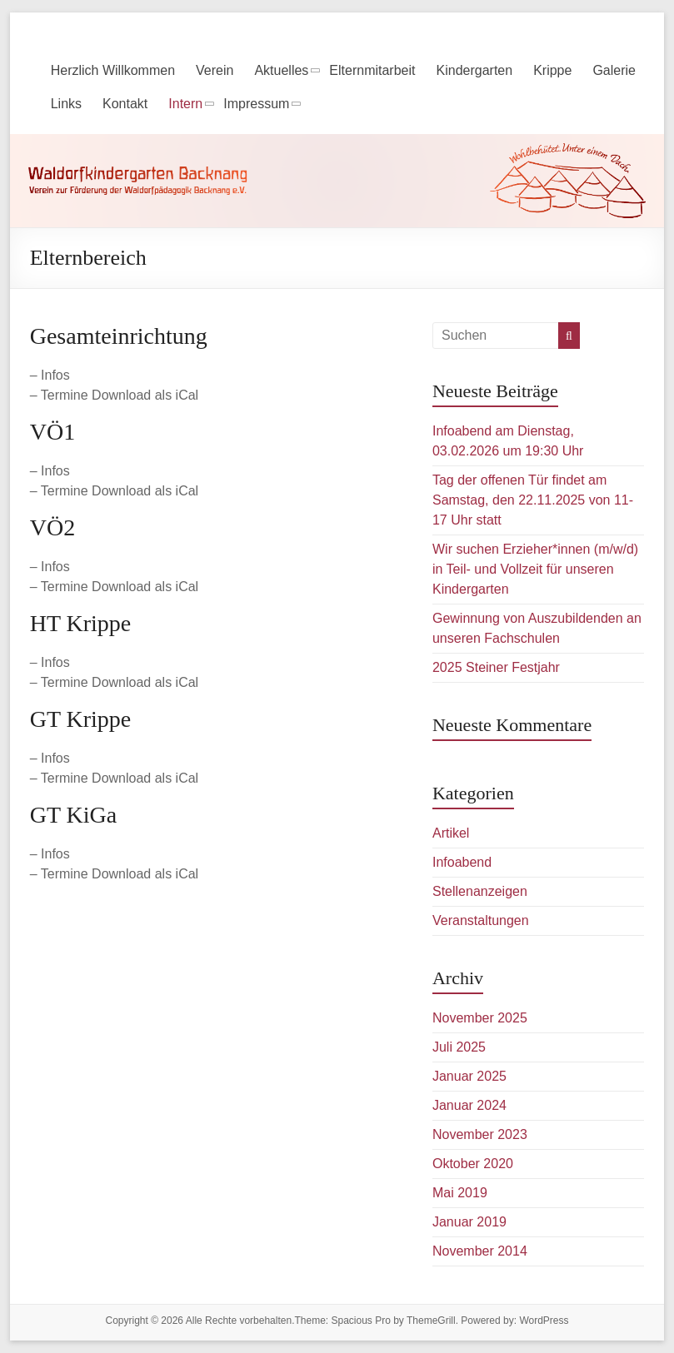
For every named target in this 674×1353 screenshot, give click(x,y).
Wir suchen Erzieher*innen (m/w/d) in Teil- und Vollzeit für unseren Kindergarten (535, 569)
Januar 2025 (469, 1076)
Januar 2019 (469, 1222)
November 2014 (479, 1251)
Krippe (552, 70)
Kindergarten (475, 70)
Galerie (614, 70)
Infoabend (462, 862)
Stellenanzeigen (479, 891)
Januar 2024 (469, 1105)
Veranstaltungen (480, 920)
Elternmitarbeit (372, 70)
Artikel (450, 833)
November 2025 (479, 1018)
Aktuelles (281, 70)
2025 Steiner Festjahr (496, 667)
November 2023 (479, 1134)
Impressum (256, 104)
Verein (214, 70)
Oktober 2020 (472, 1164)
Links (66, 104)
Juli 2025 (459, 1047)
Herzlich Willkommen (113, 70)
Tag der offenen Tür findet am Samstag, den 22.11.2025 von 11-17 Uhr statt (532, 500)
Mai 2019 (459, 1193)
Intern (185, 104)
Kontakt (124, 104)
